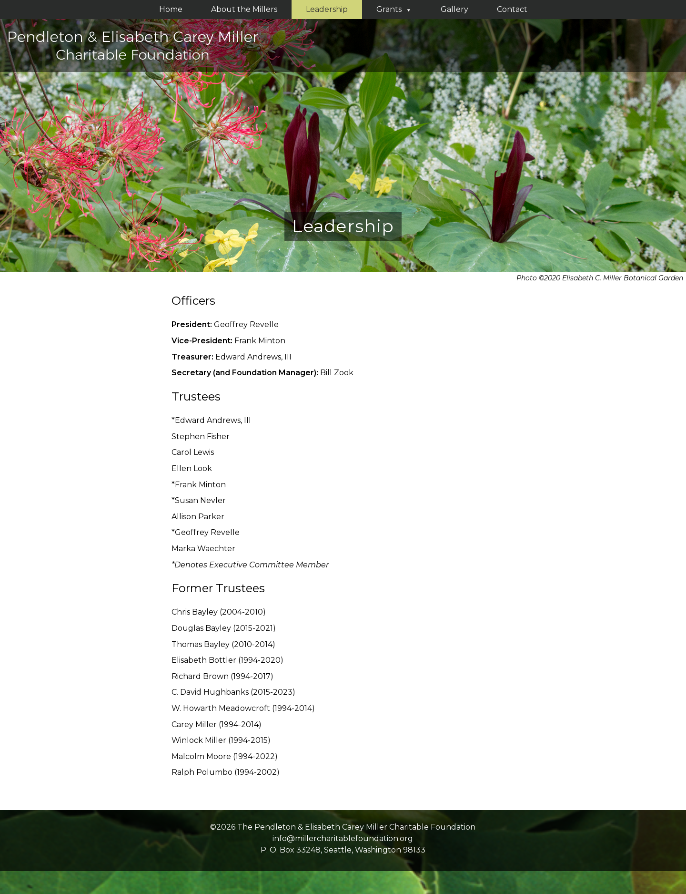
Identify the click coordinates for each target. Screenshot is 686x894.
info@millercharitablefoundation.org (342, 838)
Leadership (327, 9)
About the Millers (244, 9)
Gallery (454, 9)
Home (170, 9)
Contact (512, 9)
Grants (394, 9)
